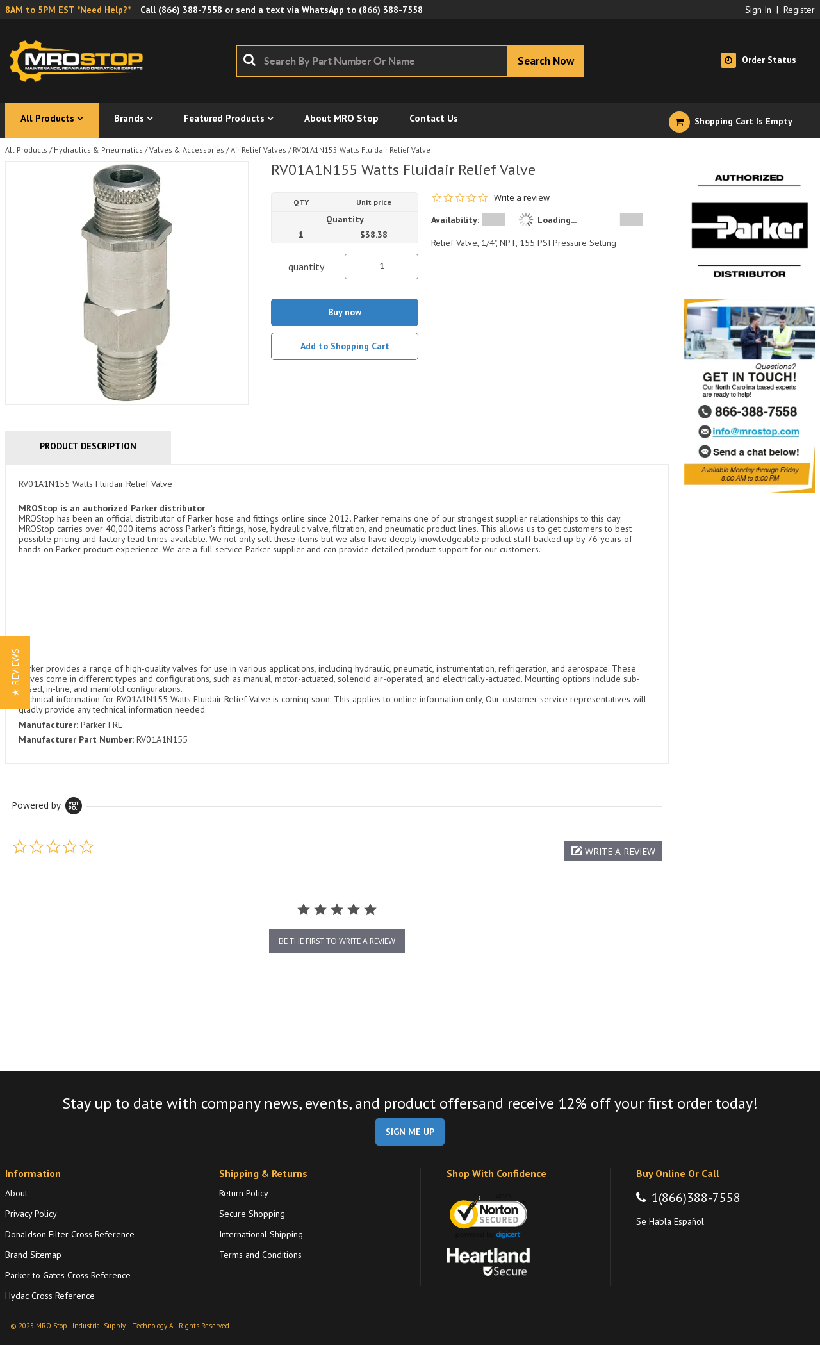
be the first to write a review (337, 941)
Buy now (344, 312)
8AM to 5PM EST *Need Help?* (68, 9)
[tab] (337, 614)
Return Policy (243, 1193)
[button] (613, 851)
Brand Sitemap (33, 1254)
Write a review (522, 197)
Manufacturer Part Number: (76, 739)
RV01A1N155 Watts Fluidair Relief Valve (361, 149)
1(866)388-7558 (696, 1197)
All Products (26, 149)
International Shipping (261, 1234)
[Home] (82, 61)
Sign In (758, 9)
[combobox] (410, 61)
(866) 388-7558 (190, 9)
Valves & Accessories (186, 149)
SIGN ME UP (410, 1131)
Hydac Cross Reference (50, 1295)
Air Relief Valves (258, 149)
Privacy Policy (31, 1213)
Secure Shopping (252, 1213)
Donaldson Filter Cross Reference (70, 1234)
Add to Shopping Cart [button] (345, 346)
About (16, 1193)
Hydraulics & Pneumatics (98, 149)
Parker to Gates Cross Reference (68, 1275)
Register (799, 9)
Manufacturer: (48, 724)
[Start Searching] (545, 61)
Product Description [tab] (88, 446)
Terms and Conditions (260, 1254)
